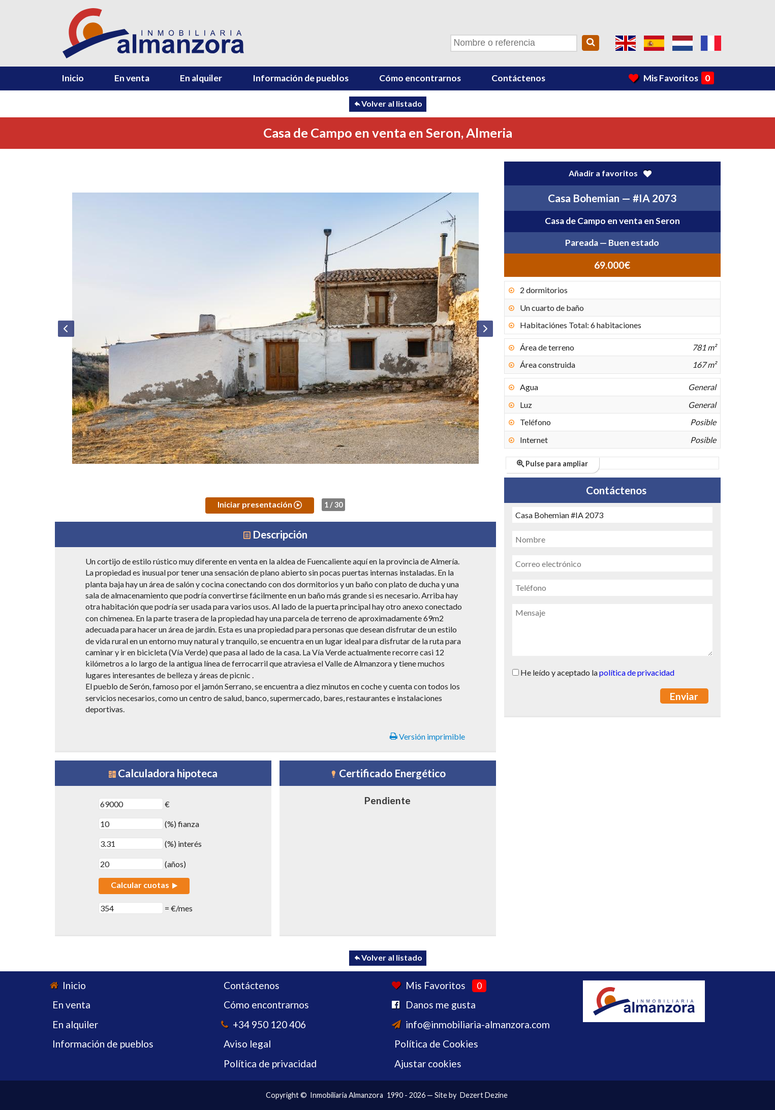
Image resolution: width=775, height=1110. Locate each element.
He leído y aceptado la (593, 672)
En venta (131, 78)
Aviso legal (247, 1044)
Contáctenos (518, 78)
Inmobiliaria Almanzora (346, 1095)
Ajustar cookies (427, 1063)
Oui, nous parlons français (711, 43)
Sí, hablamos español (654, 43)
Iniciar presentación (260, 504)
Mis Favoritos (671, 78)
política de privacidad (636, 672)
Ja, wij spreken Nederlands (682, 43)
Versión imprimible (427, 736)
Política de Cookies (436, 1044)
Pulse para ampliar (552, 463)
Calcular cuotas (144, 885)
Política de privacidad (270, 1063)
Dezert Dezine (484, 1095)
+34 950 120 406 (269, 1024)
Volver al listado (387, 103)
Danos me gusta (441, 1004)
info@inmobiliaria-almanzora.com (478, 1024)
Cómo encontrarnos (420, 78)
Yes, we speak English (625, 43)
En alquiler (201, 78)
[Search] (590, 43)
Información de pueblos (301, 78)
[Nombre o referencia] (513, 43)
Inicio (72, 78)
